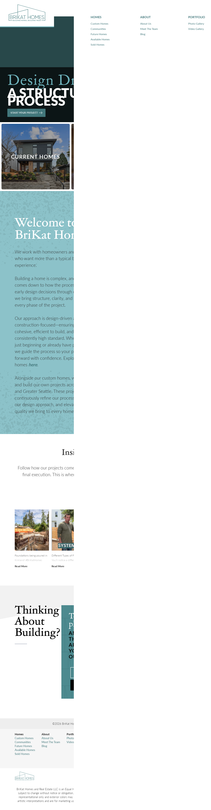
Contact (95, 734)
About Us (47, 738)
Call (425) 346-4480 (95, 672)
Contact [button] (176, 8)
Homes (19, 734)
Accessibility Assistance (168, 760)
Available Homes (25, 750)
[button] (194, 8)
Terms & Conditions (166, 756)
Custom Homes (24, 738)
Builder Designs (148, 724)
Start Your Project (29, 111)
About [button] (131, 8)
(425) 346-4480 (173, 746)
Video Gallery (75, 742)
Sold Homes (22, 754)
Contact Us (96, 738)
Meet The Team (51, 742)
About (45, 734)
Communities (23, 742)
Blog (44, 746)
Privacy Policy (163, 752)
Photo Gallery (75, 738)
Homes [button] (113, 8)
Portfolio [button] (153, 8)
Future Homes (23, 746)
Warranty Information (103, 742)
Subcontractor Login (102, 746)
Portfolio (72, 734)
